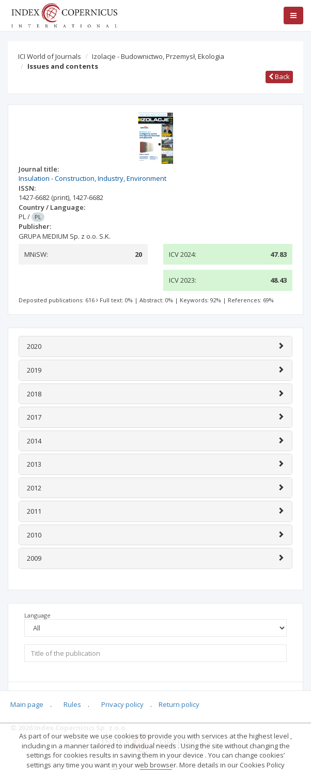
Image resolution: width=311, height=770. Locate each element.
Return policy (179, 704)
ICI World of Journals (49, 56)
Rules (72, 704)
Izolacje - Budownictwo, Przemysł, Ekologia (158, 56)
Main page (26, 704)
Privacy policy (122, 704)
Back (279, 76)
